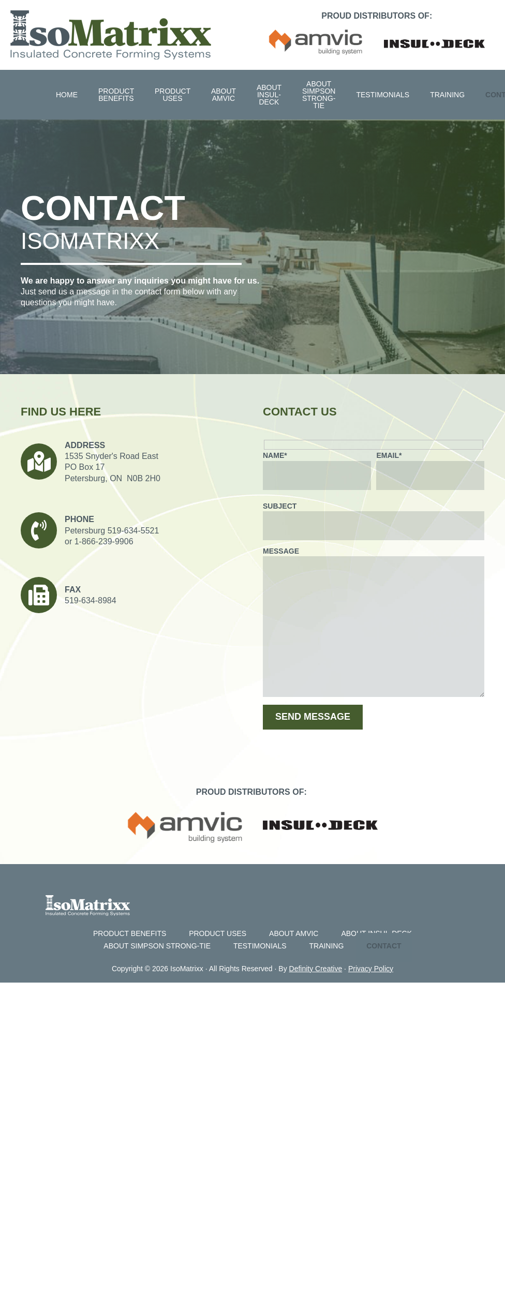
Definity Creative (316, 968)
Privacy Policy (370, 968)
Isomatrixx (110, 35)
